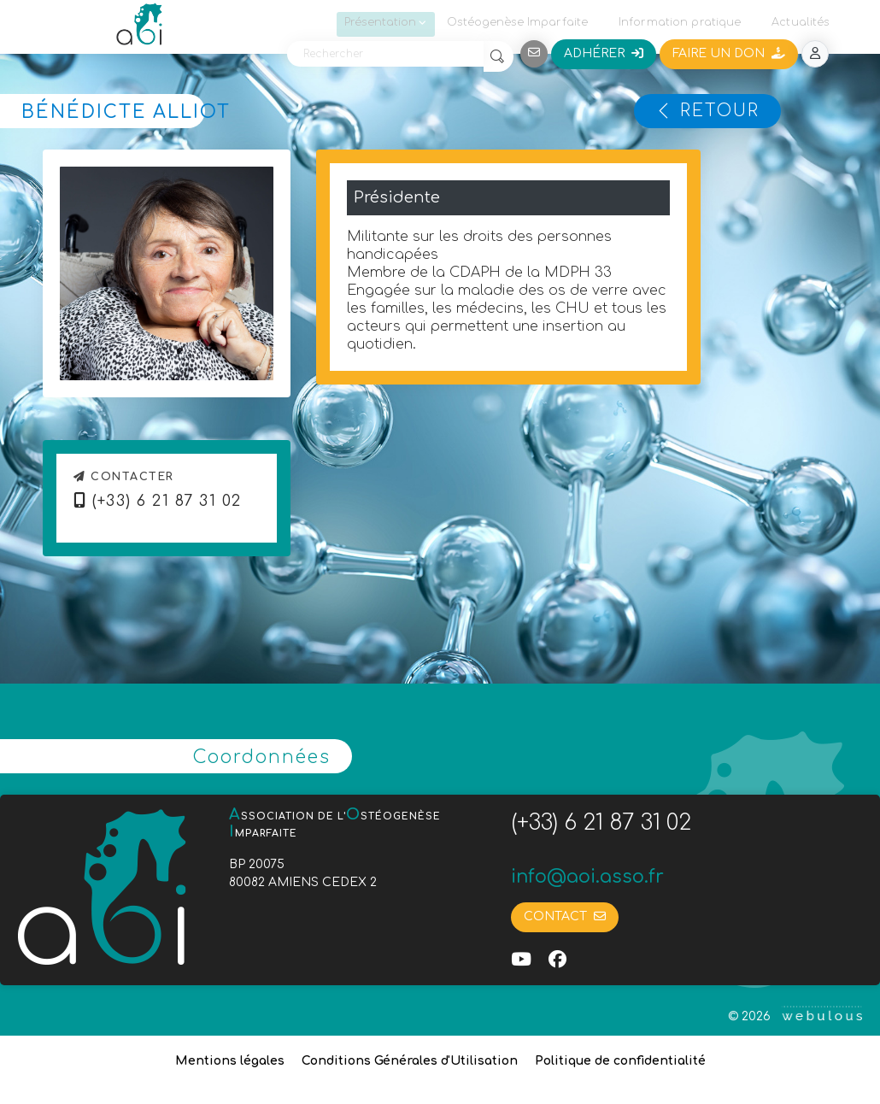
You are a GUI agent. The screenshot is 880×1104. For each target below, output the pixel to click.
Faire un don (728, 53)
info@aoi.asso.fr (587, 876)
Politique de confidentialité (620, 1060)
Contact (565, 916)
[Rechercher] (385, 54)
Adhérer (603, 53)
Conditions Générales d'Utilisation (410, 1060)
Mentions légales (230, 1060)
